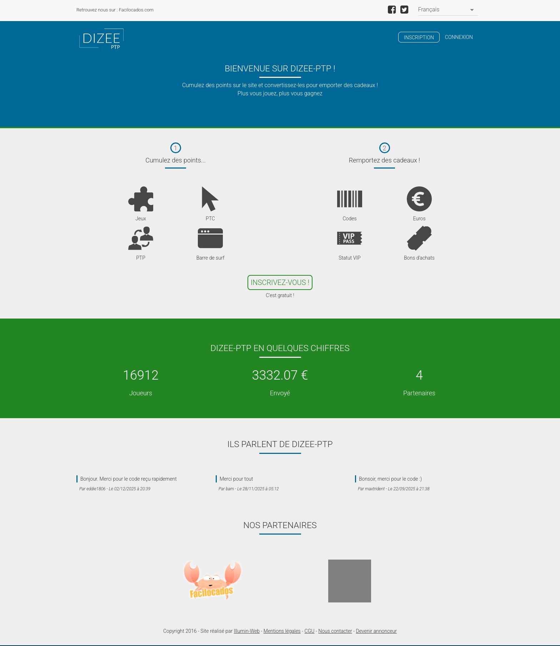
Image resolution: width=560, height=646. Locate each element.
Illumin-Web (247, 631)
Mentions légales (282, 631)
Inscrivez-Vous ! (280, 282)
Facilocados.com (136, 9)
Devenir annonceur (376, 631)
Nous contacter (335, 631)
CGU (310, 631)
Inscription (419, 37)
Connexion (459, 37)
